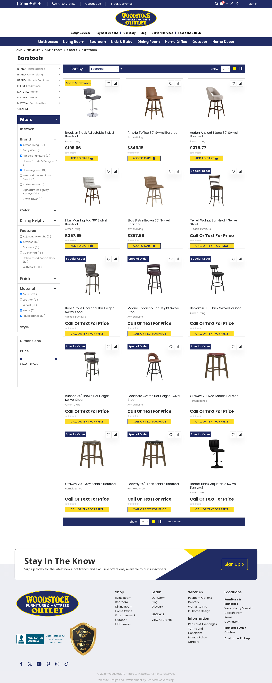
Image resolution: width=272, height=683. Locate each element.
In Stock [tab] (39, 129)
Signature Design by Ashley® (36, 191)
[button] (108, 83)
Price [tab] (39, 351)
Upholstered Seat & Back (39, 259)
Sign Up (234, 564)
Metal (29, 310)
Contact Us (93, 4)
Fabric (30, 294)
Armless (31, 242)
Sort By (77, 69)
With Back (33, 267)
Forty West (32, 150)
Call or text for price (211, 246)
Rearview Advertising (160, 680)
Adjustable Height (37, 236)
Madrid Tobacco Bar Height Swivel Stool (153, 310)
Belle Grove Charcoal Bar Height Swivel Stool (89, 310)
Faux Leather (34, 316)
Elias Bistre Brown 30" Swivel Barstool (149, 222)
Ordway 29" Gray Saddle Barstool (90, 484)
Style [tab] (39, 327)
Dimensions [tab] (39, 340)
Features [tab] (39, 230)
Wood (30, 305)
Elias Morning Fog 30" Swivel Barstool (86, 222)
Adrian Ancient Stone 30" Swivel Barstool (213, 134)
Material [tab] (39, 288)
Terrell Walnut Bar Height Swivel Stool (213, 222)
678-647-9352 (63, 3)
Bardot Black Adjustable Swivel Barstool (213, 485)
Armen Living (34, 145)
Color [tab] (39, 210)
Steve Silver (33, 199)
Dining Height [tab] (39, 220)
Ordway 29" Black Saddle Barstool (153, 484)
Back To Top (174, 521)
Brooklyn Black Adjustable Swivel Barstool (89, 134)
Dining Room (53, 50)
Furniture (33, 50)
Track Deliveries (122, 4)
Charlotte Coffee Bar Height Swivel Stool (154, 398)
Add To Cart (81, 158)
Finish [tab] (39, 278)
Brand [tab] (39, 139)
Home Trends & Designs (40, 163)
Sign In (253, 4)
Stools (72, 50)
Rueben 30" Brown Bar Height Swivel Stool (87, 398)
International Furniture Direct (37, 177)
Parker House (34, 184)
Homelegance (35, 170)
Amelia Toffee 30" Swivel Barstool (153, 133)
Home (18, 50)
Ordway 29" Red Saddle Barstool (214, 396)
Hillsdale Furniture (37, 155)
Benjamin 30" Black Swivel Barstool (216, 308)
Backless (31, 247)
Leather (31, 299)
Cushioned (33, 252)
